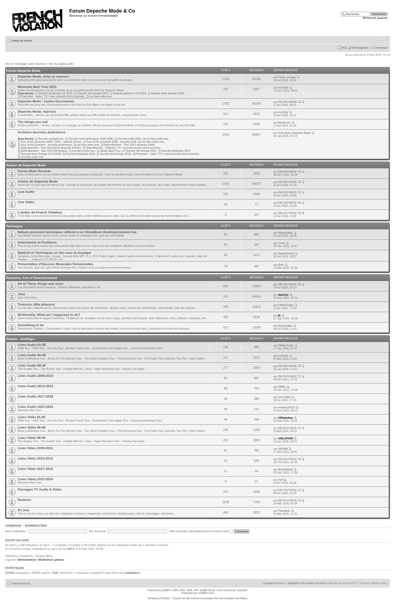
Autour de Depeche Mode (26, 165)
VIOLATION (285, 438)
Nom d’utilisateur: (15, 531)
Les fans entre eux (100, 96)
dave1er (283, 294)
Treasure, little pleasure (36, 304)
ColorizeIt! (241, 590)
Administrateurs (27, 559)
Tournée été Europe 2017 (140, 150)
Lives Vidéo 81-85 (31, 417)
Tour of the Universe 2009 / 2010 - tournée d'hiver (51, 141)
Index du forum (22, 40)
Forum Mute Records (34, 171)
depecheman (286, 253)
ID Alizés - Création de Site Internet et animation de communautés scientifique (203, 598)
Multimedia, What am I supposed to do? (49, 315)
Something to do (31, 325)
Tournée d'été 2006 (129, 138)
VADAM (283, 448)
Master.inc (284, 122)
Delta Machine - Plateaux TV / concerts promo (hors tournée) (122, 147)
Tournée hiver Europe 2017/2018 (41, 153)
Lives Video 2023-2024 (35, 479)
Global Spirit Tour (110, 150)
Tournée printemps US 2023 (55, 93)
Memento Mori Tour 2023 (37, 87)
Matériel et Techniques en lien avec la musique (54, 253)
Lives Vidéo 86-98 (31, 427)
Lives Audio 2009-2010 (35, 376)
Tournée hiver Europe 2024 (167, 93)
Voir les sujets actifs (61, 63)
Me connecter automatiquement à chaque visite (202, 531)
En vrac (24, 510)
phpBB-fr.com (206, 593)
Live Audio (26, 192)
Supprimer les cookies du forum (306, 583)
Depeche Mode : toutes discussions (46, 101)
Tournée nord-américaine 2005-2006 (90, 138)
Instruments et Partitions (37, 242)
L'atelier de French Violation (40, 212)
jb (279, 315)
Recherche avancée (375, 17)
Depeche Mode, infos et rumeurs (43, 76)
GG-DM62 (284, 397)
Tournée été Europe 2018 (115, 153)
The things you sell (33, 122)
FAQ (344, 47)
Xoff (280, 479)
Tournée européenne (50, 138)
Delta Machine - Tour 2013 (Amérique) (44, 150)
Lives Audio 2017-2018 (35, 396)
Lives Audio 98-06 (32, 365)
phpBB (165, 590)
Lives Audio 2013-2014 (35, 386)
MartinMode (285, 469)
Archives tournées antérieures (41, 132)
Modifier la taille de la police (383, 39)
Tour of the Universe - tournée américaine (46, 144)
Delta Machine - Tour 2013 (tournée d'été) (129, 144)
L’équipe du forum (274, 583)
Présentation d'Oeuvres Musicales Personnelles (55, 264)
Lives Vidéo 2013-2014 (35, 458)
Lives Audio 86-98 (32, 355)
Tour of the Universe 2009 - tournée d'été (111, 141)
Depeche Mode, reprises (37, 111)
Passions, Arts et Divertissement (31, 278)
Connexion (380, 47)
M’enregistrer (360, 47)
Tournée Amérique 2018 (80, 153)
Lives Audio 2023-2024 (35, 407)
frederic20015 (286, 407)
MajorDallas (285, 232)
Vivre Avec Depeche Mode (294, 132)
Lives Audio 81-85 (32, 345)
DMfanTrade (285, 305)
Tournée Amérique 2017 (176, 150)
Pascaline (284, 510)
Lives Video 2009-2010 (35, 448)
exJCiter (283, 87)
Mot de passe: (97, 531)
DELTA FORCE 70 (289, 101)
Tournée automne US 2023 (129, 93)
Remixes (24, 500)
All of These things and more (40, 284)
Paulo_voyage (287, 77)
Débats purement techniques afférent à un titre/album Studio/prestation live (77, 232)
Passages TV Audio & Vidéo (39, 489)
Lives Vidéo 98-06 (31, 438)
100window (285, 417)
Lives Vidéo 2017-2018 (35, 469)
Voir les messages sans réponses (25, 63)
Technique (14, 226)
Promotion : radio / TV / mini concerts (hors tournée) (52, 96)
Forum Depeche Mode (23, 71)
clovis (281, 243)
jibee (281, 264)
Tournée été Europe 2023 (92, 93)
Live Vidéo (26, 202)
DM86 (281, 386)
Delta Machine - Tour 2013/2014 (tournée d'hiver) (51, 147)
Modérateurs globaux (51, 559)
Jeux (21, 294)
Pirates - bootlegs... (21, 339)
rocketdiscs (132, 572)
